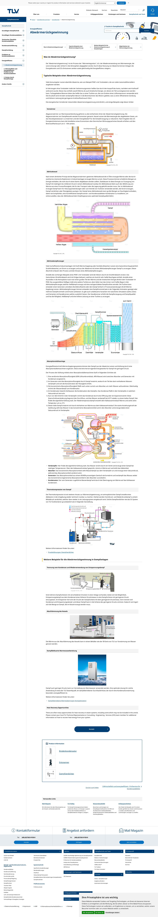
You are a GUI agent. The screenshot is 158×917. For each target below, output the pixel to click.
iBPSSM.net (67, 867)
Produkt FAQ (37, 860)
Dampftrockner (8, 883)
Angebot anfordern (99, 881)
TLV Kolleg (71, 804)
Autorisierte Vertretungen (101, 883)
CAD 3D (6, 860)
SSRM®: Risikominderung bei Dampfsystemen (76, 858)
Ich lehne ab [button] (99, 912)
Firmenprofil (128, 860)
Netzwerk (127, 855)
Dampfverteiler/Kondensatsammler (13, 897)
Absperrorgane (8, 888)
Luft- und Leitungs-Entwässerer (12, 894)
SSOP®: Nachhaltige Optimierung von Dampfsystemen (78, 855)
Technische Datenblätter (40, 855)
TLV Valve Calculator (99, 869)
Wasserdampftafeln (99, 860)
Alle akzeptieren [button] (88, 912)
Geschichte (128, 862)
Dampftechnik (98, 855)
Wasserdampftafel (99, 804)
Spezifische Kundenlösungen (41, 868)
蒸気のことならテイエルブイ (13, 11)
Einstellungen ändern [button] (112, 912)
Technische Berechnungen (101, 862)
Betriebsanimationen (39, 858)
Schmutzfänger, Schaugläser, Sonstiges (14, 899)
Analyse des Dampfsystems (71, 862)
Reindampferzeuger (39, 870)
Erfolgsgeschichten (125, 804)
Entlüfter (6, 892)
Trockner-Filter (7, 885)
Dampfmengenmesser (10, 881)
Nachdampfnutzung (9, 874)
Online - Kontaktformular (100, 878)
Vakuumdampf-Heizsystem (41, 875)
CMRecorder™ (98, 864)
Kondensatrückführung (10, 871)
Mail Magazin (46, 804)
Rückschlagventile (8, 890)
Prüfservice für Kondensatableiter (72, 860)
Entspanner (64, 762)
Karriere (127, 864)
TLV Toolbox (97, 867)
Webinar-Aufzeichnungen (101, 858)
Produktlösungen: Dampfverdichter (61, 552)
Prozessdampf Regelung (10, 878)
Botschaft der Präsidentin (132, 858)
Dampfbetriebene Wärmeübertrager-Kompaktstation (67, 701)
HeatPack (36, 872)
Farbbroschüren (8, 858)
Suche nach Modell (9, 855)
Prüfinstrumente (38, 887)
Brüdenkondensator (68, 751)
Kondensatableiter (8, 869)
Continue (121, 3)
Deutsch (123, 10)
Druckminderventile (9, 876)
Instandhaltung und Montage (71, 864)
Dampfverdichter (66, 773)
